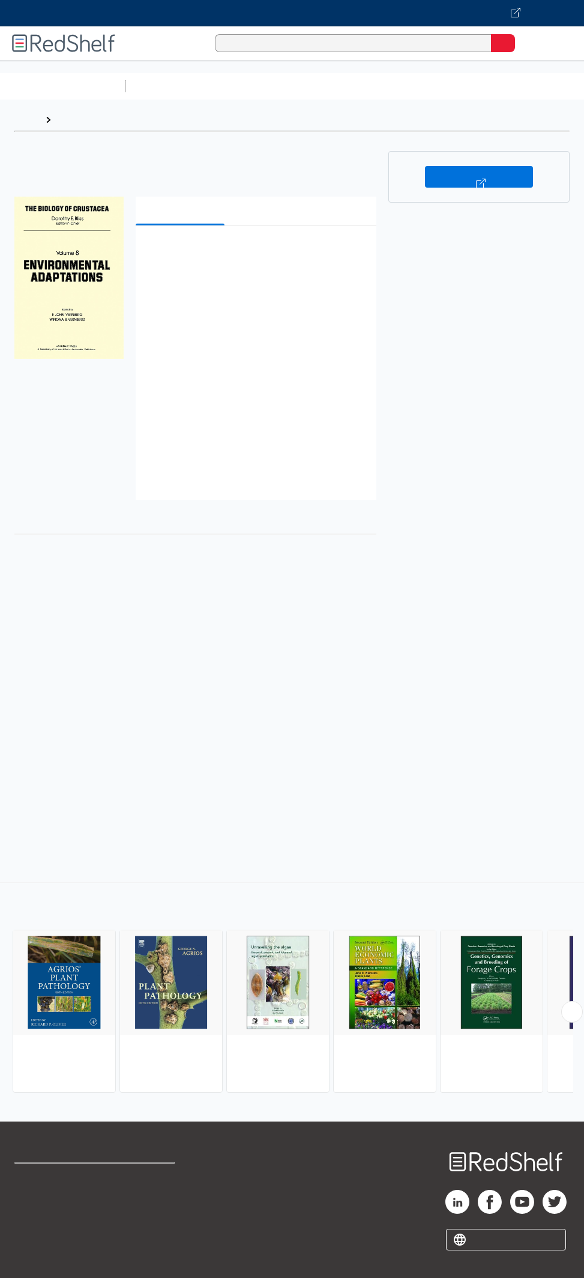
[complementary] (292, 989)
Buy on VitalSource (479, 177)
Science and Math (235, 86)
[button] (254, 253)
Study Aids (162, 86)
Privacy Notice (45, 1230)
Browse (73, 119)
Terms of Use (149, 1177)
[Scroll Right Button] (572, 1012)
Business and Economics (466, 86)
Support (30, 1204)
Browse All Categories (62, 86)
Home (27, 119)
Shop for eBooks (49, 1177)
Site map (33, 1256)
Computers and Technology (343, 86)
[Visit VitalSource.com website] (292, 13)
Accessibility (148, 1230)
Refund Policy (150, 1204)
